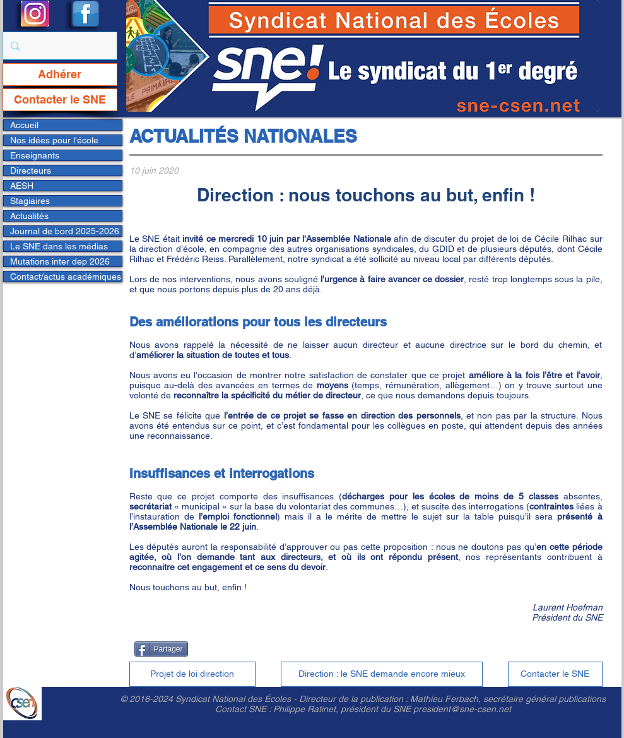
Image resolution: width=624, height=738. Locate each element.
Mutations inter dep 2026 (60, 261)
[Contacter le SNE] (60, 99)
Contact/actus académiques (65, 276)
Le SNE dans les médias (59, 246)
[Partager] (161, 649)
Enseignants (34, 155)
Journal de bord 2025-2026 (64, 231)
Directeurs (30, 170)
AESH (21, 186)
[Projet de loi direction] (192, 674)
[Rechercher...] (58, 45)
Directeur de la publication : (354, 699)
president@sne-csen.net (462, 709)
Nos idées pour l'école (54, 140)
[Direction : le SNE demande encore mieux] (382, 674)
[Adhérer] (60, 74)
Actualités (29, 216)
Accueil (24, 125)
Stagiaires (30, 201)
